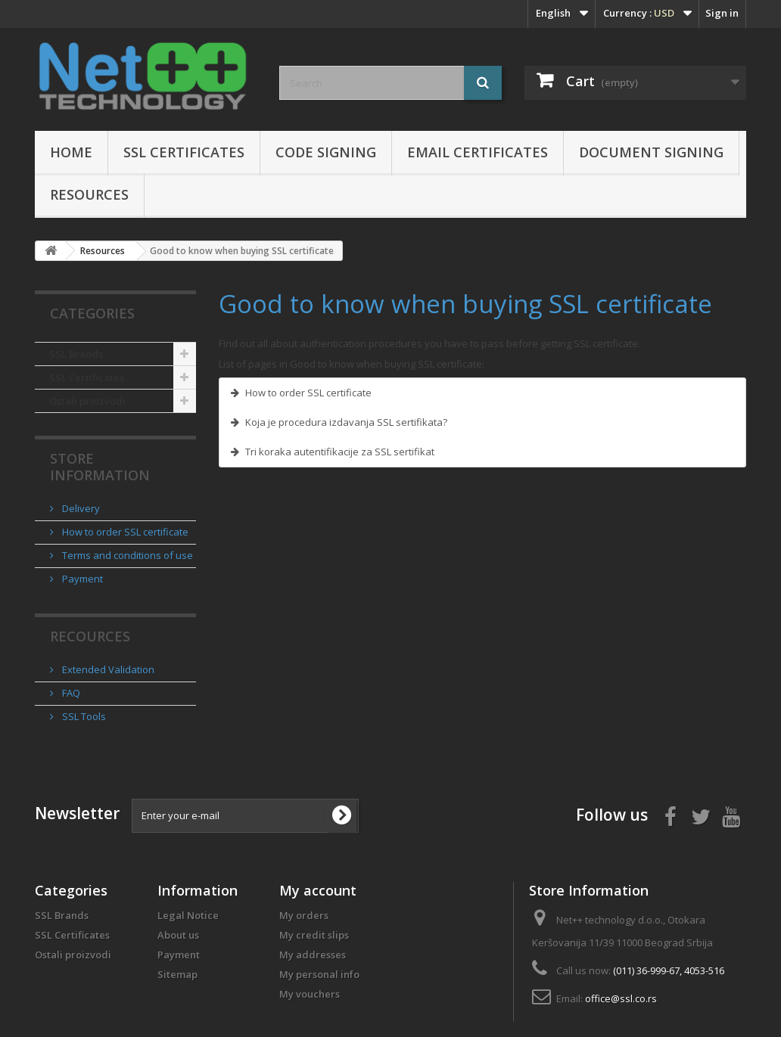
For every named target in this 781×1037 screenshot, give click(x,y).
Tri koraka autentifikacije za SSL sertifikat (339, 451)
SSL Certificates (183, 152)
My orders (303, 915)
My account (317, 890)
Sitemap (177, 974)
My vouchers (309, 994)
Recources (90, 636)
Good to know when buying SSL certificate (465, 304)
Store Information (100, 466)
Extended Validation (107, 669)
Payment (81, 578)
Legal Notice (188, 915)
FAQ (70, 693)
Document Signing (651, 152)
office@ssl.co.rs (621, 998)
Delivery (80, 508)
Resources (89, 194)
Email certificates (477, 152)
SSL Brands (76, 354)
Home (71, 152)
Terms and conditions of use (126, 555)
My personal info (319, 974)
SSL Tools (83, 716)
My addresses (312, 954)
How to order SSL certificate (124, 532)
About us (178, 935)
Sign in (722, 13)
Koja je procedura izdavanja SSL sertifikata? (346, 422)
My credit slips (314, 935)
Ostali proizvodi (87, 401)
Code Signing (325, 152)
